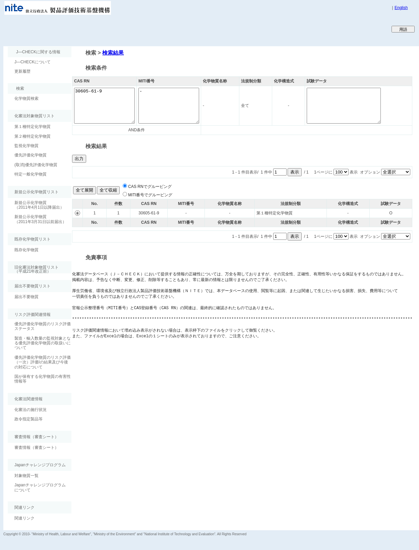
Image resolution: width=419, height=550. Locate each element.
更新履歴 (22, 71)
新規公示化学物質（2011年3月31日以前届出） (40, 219)
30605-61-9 (107, 106)
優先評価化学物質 (30, 155)
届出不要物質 (26, 296)
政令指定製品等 (28, 419)
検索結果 (113, 53)
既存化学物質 (26, 250)
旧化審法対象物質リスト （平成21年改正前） (33, 269)
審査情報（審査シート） (36, 447)
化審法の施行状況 (30, 409)
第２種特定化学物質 (32, 136)
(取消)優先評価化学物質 (35, 164)
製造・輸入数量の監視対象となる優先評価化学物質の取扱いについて (42, 343)
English (401, 7)
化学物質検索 (26, 98)
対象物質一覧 (26, 475)
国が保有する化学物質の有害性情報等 (42, 379)
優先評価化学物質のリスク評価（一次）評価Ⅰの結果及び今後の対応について (42, 362)
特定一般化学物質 (30, 174)
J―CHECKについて (32, 62)
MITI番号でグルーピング (150, 195)
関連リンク (24, 518)
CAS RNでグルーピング (149, 186)
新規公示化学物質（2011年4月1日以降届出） (39, 205)
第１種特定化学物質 (32, 126)
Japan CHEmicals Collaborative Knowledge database (84, 29)
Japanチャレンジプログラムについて (40, 487)
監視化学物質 (26, 145)
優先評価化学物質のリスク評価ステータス (42, 326)
